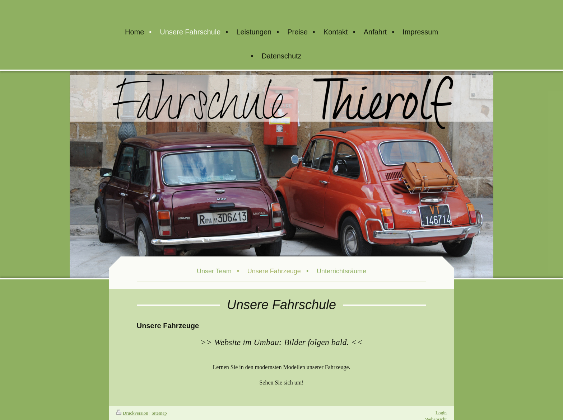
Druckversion (132, 413)
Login (441, 412)
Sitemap (159, 413)
